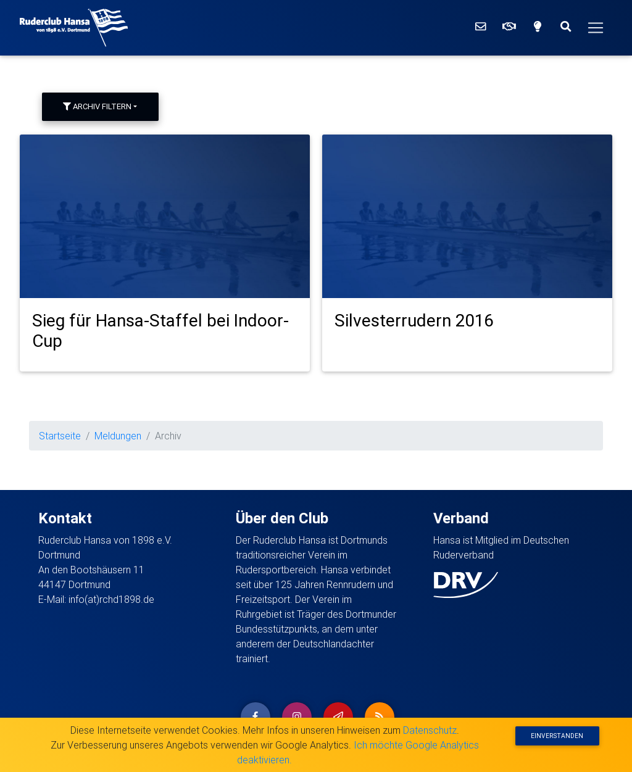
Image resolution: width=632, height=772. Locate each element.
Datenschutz (430, 730)
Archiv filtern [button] (97, 106)
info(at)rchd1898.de (111, 599)
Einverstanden (557, 736)
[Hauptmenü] (595, 27)
